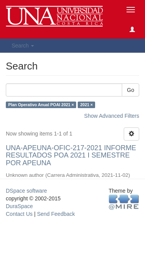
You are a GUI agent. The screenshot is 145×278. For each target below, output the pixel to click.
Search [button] (23, 45)
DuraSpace (19, 206)
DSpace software (26, 191)
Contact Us (19, 214)
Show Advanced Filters (111, 116)
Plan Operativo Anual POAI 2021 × (41, 104)
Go (130, 90)
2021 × (86, 104)
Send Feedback (56, 214)
